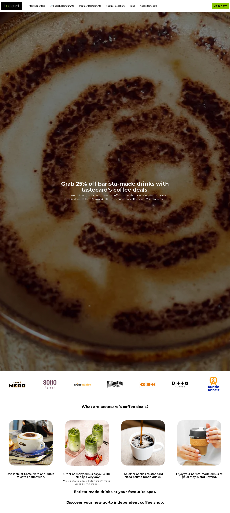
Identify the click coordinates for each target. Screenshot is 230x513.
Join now (220, 6)
